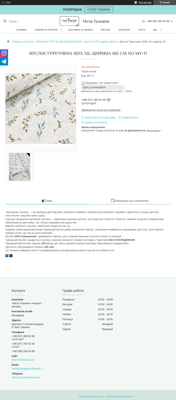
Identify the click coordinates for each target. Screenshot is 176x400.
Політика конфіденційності (119, 396)
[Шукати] (5, 21)
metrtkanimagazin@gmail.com (28, 368)
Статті (141, 30)
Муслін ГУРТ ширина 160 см (100, 41)
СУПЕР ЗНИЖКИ (98, 9)
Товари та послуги (46, 30)
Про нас (106, 30)
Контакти (124, 30)
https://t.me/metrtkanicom (26, 377)
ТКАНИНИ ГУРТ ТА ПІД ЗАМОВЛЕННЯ (59, 41)
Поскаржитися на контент (92, 396)
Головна (21, 30)
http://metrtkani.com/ (23, 359)
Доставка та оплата (81, 30)
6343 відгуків (145, 2)
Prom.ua (105, 393)
